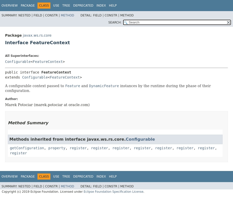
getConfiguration (27, 148)
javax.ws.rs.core (37, 35)
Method (67, 15)
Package (28, 5)
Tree (66, 5)
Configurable (18, 62)
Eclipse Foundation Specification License (113, 191)
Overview (10, 5)
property (56, 148)
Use (56, 5)
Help (113, 5)
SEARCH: (115, 22)
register (78, 148)
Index (101, 5)
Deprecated (83, 5)
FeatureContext (48, 62)
